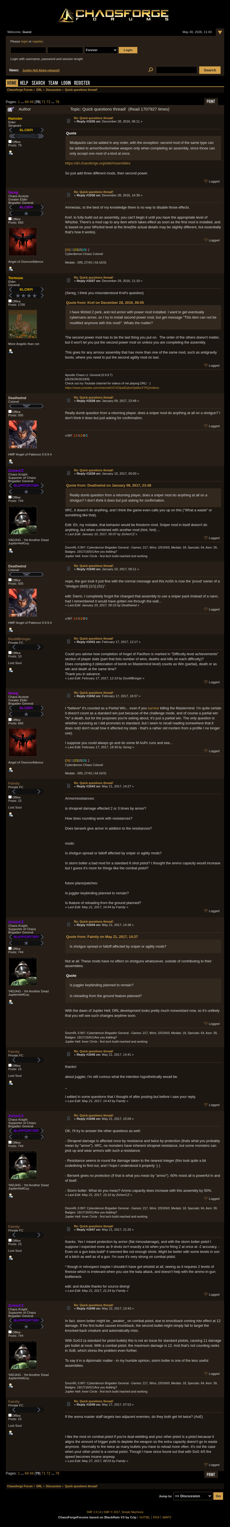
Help (24, 83)
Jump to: (165, 1496)
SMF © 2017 (112, 1512)
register (37, 41)
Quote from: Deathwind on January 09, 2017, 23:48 (108, 485)
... (23, 102)
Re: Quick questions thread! (93, 118)
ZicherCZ (16, 471)
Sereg (13, 192)
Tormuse (15, 278)
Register (82, 83)
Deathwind (17, 398)
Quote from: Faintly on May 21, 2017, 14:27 (102, 937)
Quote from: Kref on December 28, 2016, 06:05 (105, 303)
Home (12, 83)
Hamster (15, 118)
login (24, 41)
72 (48, 102)
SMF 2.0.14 (94, 1512)
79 (57, 102)
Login (66, 83)
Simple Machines (132, 1512)
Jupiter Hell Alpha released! (41, 70)
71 (44, 102)
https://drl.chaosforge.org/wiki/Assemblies (97, 163)
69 (32, 102)
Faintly (14, 783)
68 (27, 102)
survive (153, 708)
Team (53, 83)
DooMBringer (19, 639)
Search (38, 83)
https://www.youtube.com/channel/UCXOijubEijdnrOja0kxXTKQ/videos (112, 387)
